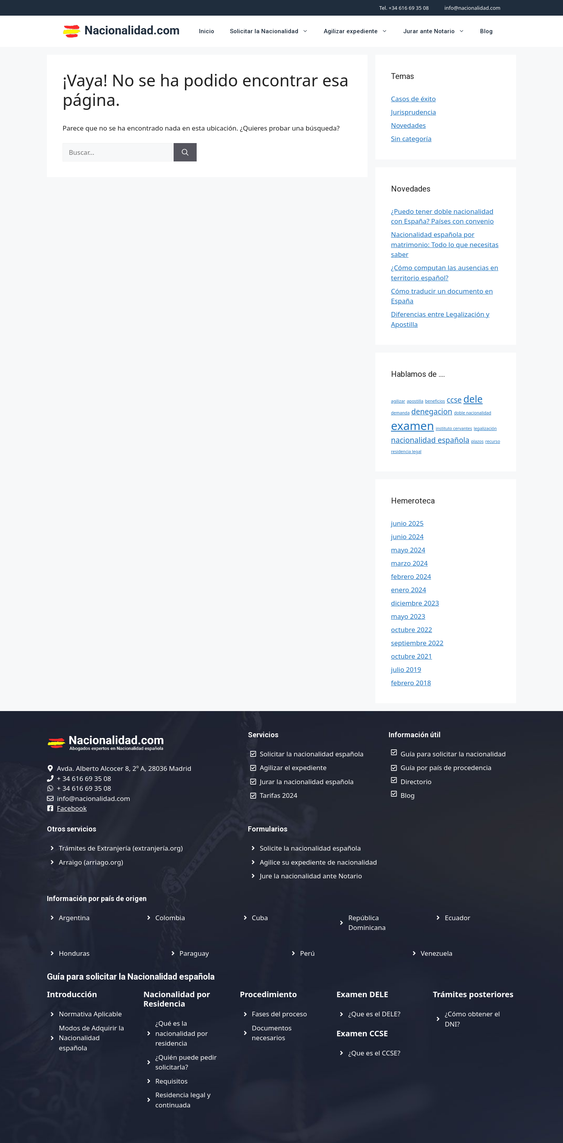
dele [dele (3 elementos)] (472, 398)
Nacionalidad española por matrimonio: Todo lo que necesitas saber (444, 244)
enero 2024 (408, 589)
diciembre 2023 (415, 602)
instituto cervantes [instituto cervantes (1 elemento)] (454, 428)
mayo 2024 (408, 549)
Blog (486, 31)
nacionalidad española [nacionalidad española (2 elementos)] (430, 440)
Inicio (206, 31)
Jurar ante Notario (437, 31)
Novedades (408, 125)
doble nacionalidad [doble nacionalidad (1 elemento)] (472, 413)
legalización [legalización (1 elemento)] (485, 428)
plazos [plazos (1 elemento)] (477, 441)
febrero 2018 (411, 682)
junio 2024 (407, 536)
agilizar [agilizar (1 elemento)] (398, 401)
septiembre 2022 (417, 642)
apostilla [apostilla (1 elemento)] (415, 401)
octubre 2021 (411, 656)
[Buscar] (185, 152)
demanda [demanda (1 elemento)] (400, 413)
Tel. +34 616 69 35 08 (404, 7)
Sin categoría (411, 138)
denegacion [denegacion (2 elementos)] (431, 412)
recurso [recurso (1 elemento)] (492, 441)
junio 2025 (407, 523)
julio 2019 (406, 669)
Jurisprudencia (413, 111)
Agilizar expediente (359, 31)
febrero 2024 (411, 576)
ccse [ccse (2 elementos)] (454, 400)
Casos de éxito (413, 98)
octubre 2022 (411, 629)
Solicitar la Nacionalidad (273, 31)
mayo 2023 (408, 616)
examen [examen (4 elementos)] (412, 426)
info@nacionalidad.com (472, 7)
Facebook (72, 808)
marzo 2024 (409, 563)
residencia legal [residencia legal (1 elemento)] (406, 451)
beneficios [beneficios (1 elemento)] (435, 401)
